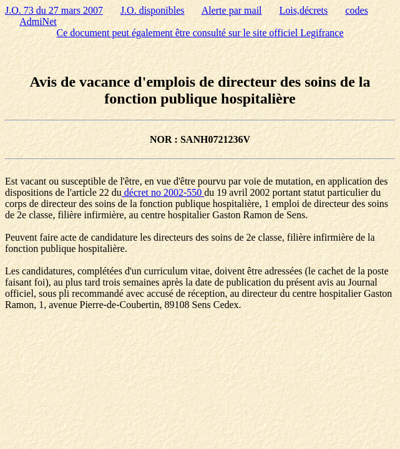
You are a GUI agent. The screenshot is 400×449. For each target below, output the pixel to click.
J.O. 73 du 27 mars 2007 (54, 10)
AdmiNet (38, 21)
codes (356, 10)
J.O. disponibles (152, 10)
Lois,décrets (304, 10)
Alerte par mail (232, 10)
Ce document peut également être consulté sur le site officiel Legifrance (200, 32)
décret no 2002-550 (163, 192)
